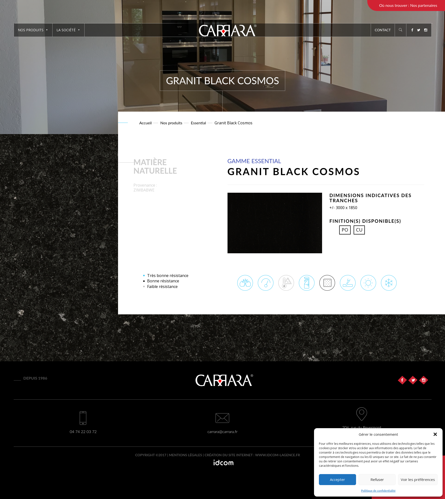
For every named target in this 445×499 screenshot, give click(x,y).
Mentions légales (185, 455)
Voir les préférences (418, 479)
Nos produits (33, 30)
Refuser (377, 479)
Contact (383, 30)
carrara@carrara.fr (222, 431)
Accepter (337, 479)
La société (68, 30)
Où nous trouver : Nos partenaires (408, 5)
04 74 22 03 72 (83, 431)
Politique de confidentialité (378, 490)
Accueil (145, 122)
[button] (435, 434)
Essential (198, 122)
